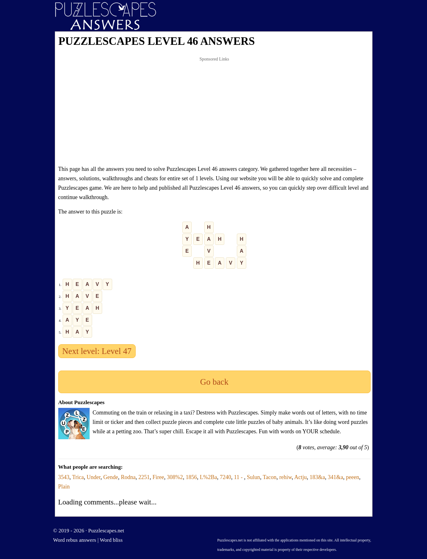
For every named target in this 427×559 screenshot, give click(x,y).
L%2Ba (208, 477)
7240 (225, 477)
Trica (78, 477)
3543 (64, 477)
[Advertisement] (214, 111)
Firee (158, 477)
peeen (352, 477)
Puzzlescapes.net (106, 531)
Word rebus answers (74, 540)
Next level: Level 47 (97, 351)
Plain (64, 486)
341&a (335, 477)
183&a (317, 477)
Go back (214, 382)
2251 (144, 477)
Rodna (128, 477)
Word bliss (111, 540)
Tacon (270, 477)
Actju (300, 477)
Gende (110, 477)
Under (94, 477)
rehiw (285, 477)
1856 (191, 477)
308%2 (175, 477)
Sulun (253, 477)
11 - (239, 477)
